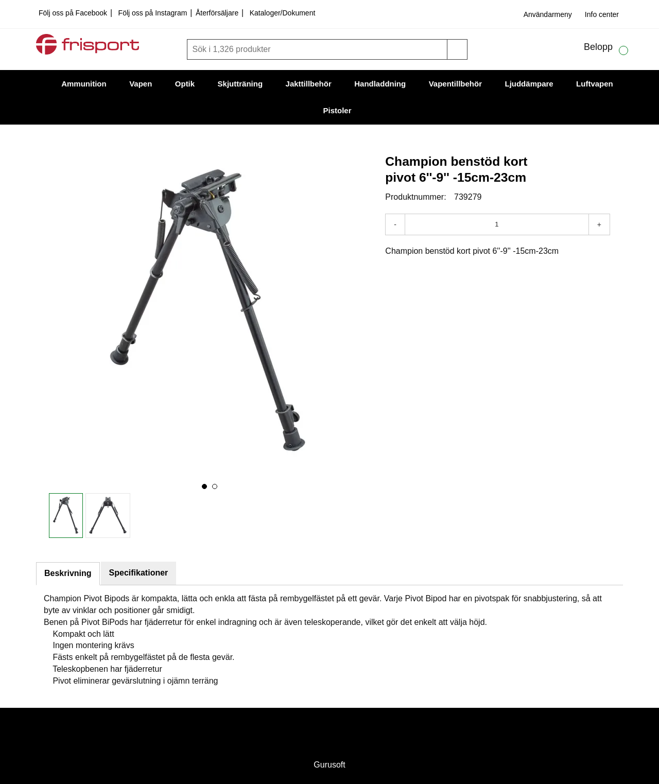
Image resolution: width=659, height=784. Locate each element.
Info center (602, 14)
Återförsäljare (218, 13)
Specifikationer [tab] (138, 572)
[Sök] (318, 49)
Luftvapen (594, 83)
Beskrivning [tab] (68, 573)
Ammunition (84, 83)
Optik (185, 83)
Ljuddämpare (529, 83)
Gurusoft (329, 764)
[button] (204, 486)
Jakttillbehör (309, 83)
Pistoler (337, 110)
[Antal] (497, 224)
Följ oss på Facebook (74, 13)
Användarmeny (548, 14)
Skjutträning (240, 83)
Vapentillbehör (455, 83)
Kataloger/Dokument (283, 13)
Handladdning (380, 83)
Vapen (140, 83)
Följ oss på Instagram (153, 13)
